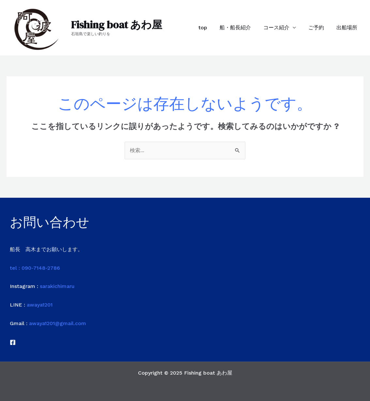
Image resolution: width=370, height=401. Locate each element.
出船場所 (347, 27)
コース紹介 (281, 27)
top (211, 27)
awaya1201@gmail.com (57, 323)
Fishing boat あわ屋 (116, 25)
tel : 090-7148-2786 (35, 268)
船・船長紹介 (242, 27)
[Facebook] (13, 342)
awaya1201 (40, 305)
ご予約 (319, 27)
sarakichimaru (57, 286)
